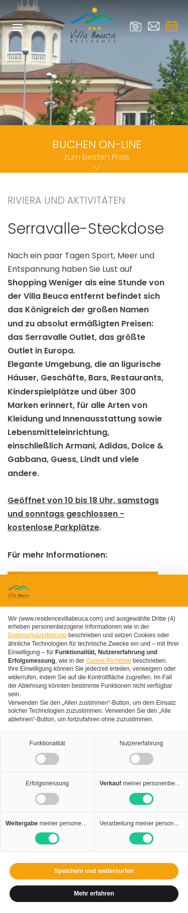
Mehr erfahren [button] (94, 893)
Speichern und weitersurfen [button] (93, 870)
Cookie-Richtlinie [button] (108, 660)
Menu (28, 28)
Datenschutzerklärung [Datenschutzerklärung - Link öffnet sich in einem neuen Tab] (37, 635)
